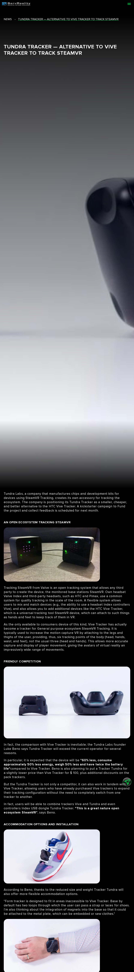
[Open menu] (129, 3)
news (8, 19)
